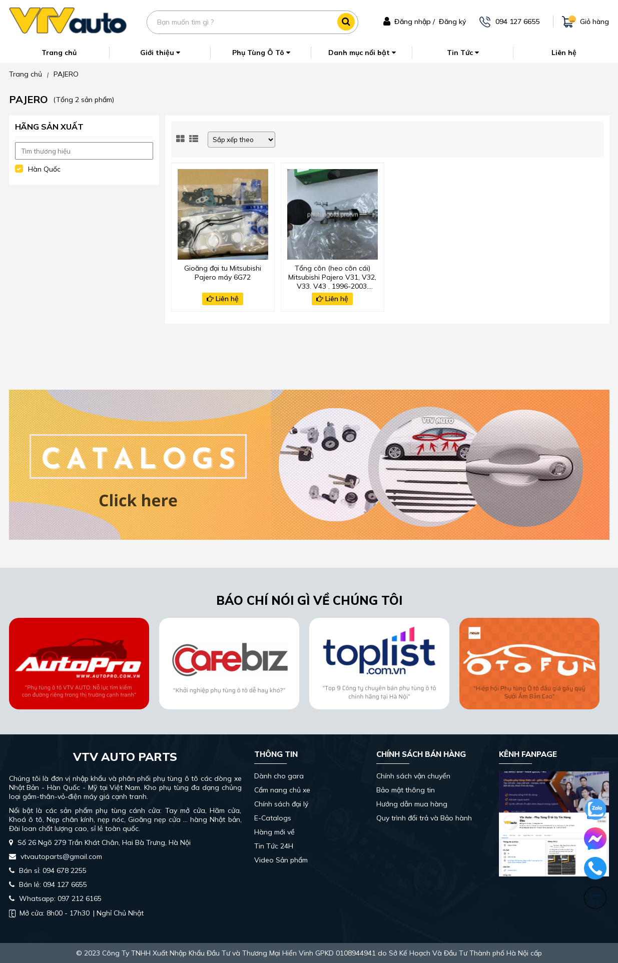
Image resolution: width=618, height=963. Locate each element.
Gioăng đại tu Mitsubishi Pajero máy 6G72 (222, 273)
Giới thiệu (160, 52)
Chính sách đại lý (281, 803)
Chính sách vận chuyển (413, 775)
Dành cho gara (279, 775)
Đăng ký (452, 21)
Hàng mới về (274, 831)
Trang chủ (59, 52)
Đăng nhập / (414, 21)
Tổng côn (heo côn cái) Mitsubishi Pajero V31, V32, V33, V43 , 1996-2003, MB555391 (332, 276)
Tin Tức (463, 52)
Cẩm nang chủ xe (282, 789)
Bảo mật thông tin (405, 789)
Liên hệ (563, 52)
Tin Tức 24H (273, 845)
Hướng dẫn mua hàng (411, 803)
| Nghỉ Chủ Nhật (76, 913)
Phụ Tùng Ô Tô (261, 52)
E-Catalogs (272, 817)
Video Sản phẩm (281, 859)
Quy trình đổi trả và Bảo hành (424, 817)
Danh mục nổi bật (362, 52)
